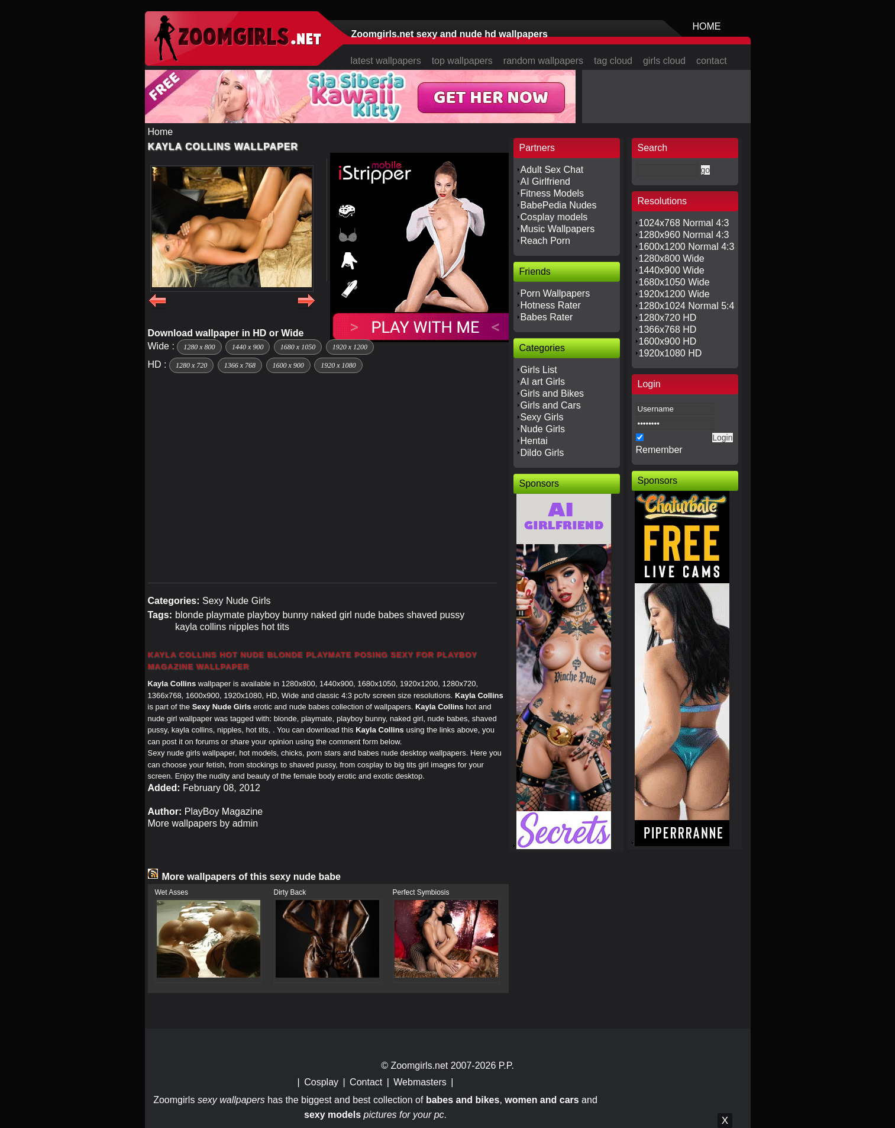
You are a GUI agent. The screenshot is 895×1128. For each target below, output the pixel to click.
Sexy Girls (542, 417)
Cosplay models (554, 217)
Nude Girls (543, 429)
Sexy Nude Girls (236, 601)
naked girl (331, 615)
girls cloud (664, 61)
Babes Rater (547, 317)
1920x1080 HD (670, 353)
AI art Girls (543, 382)
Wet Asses (171, 892)
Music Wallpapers (558, 229)
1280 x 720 (191, 365)
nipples (244, 627)
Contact (366, 1082)
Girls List (539, 370)
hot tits (275, 627)
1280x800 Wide (672, 258)
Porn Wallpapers (555, 293)
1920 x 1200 (349, 347)
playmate (225, 615)
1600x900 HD (668, 341)
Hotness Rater (551, 305)
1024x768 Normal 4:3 (684, 223)
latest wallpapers (386, 61)
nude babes (379, 615)
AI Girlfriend (545, 181)
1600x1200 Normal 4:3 (687, 247)
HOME (707, 26)
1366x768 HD (668, 329)
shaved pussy (435, 615)
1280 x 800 (199, 347)
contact (711, 61)
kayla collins (200, 627)
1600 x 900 (288, 365)
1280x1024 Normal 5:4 (687, 306)
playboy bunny (277, 615)
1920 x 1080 (338, 365)
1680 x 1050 (297, 347)
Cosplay (321, 1082)
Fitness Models (552, 193)
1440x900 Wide (672, 270)
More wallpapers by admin (203, 823)
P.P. (506, 1065)
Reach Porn (546, 241)
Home (160, 132)
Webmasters (420, 1082)
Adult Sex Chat (552, 170)
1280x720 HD (668, 318)
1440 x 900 (247, 347)
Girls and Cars (551, 405)
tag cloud (613, 61)
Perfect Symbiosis (421, 892)
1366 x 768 (240, 365)
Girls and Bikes (552, 393)
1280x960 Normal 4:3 (684, 235)
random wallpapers (543, 61)
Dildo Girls (542, 453)
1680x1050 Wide (674, 282)
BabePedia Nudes (559, 205)
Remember (659, 450)
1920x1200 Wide (674, 294)
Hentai (534, 441)
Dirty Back (290, 892)
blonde (189, 615)
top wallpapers (462, 61)
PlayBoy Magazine (224, 811)
